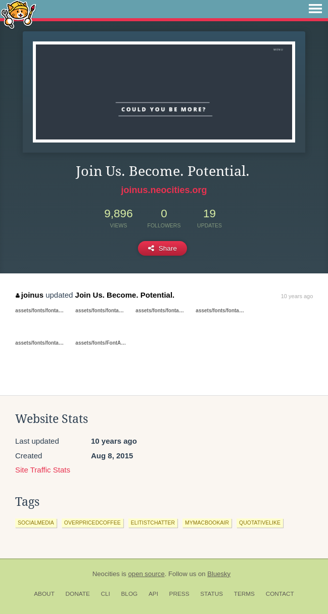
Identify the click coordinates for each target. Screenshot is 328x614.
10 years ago (297, 296)
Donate (78, 593)
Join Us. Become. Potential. (125, 295)
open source (146, 574)
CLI (105, 593)
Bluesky (218, 574)
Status (211, 593)
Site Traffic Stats (42, 469)
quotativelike (259, 522)
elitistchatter (153, 522)
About (44, 593)
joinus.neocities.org (164, 190)
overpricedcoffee (92, 522)
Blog (129, 593)
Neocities (106, 574)
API (153, 593)
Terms (244, 593)
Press (179, 593)
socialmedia (36, 522)
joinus (29, 295)
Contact (280, 593)
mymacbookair (207, 522)
